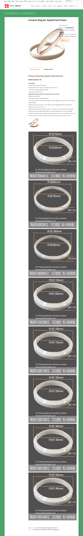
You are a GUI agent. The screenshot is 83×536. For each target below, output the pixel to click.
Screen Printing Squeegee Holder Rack (46, 528)
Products (44, 6)
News (49, 6)
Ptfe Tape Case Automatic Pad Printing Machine (46, 529)
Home (32, 6)
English (68, 1)
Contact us (72, 6)
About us (38, 6)
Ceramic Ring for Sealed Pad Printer (70, 36)
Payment (59, 6)
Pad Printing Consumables (20, 13)
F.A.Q (54, 6)
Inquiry (65, 6)
